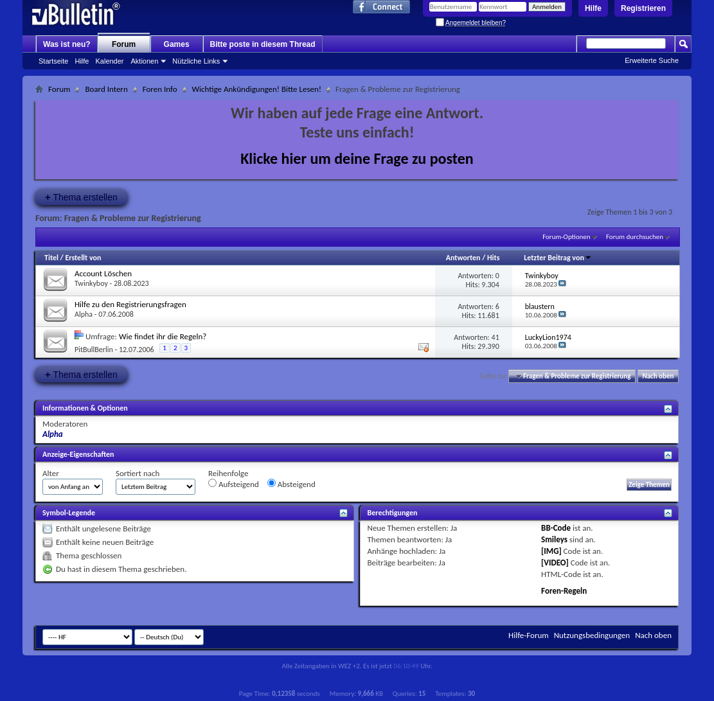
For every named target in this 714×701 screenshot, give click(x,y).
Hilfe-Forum (528, 635)
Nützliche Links (196, 61)
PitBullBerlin (94, 349)
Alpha (84, 314)
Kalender (109, 61)
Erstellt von (83, 257)
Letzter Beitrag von (558, 257)
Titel (51, 257)
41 (495, 337)
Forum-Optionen (566, 237)
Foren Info (160, 89)
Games (177, 44)
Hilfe (593, 8)
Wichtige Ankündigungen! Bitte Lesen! (257, 89)
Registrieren (643, 8)
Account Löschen (103, 273)
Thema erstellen (81, 196)
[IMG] (551, 551)
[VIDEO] (555, 562)
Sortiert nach (137, 473)
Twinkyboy (91, 283)
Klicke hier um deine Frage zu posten (357, 158)
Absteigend (291, 484)
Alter (50, 473)
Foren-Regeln (564, 591)
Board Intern (106, 89)
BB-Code (556, 528)
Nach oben (658, 376)
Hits (493, 257)
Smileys (554, 539)
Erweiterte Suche (652, 60)
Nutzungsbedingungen (592, 635)
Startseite (53, 61)
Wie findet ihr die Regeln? (162, 336)
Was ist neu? (67, 44)
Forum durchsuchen (634, 237)
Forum (124, 44)
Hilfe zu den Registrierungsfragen (130, 304)
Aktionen (145, 61)
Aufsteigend (233, 484)
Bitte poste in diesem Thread (263, 44)
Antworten (463, 257)
